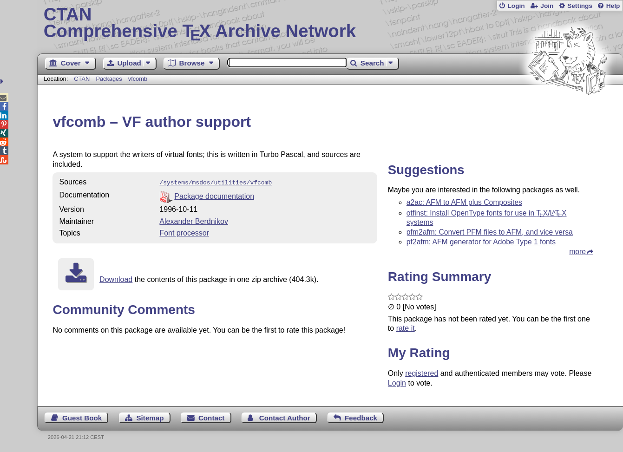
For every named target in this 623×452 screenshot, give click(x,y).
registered (421, 373)
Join (546, 5)
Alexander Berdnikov (193, 220)
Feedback (361, 418)
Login (516, 5)
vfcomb (137, 78)
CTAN (82, 78)
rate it (405, 328)
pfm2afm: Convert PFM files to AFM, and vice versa (490, 232)
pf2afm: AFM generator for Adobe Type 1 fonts (481, 242)
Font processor (184, 232)
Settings (579, 5)
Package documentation (214, 195)
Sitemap (150, 418)
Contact (211, 418)
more (577, 251)
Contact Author (284, 418)
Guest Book (82, 418)
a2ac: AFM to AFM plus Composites (464, 202)
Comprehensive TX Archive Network (330, 23)
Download (115, 278)
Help (613, 5)
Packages (110, 78)
